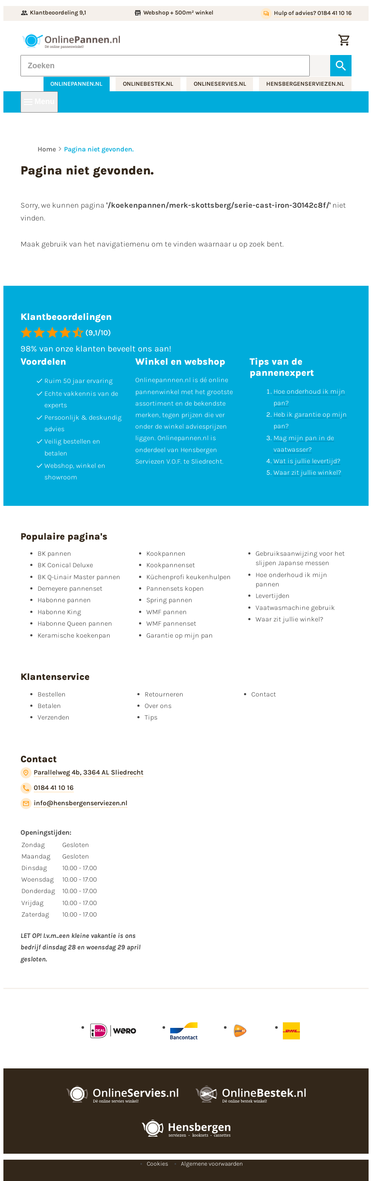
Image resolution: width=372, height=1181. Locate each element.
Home (47, 149)
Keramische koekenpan (74, 635)
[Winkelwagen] (344, 41)
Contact (263, 694)
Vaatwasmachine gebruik (295, 608)
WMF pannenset (171, 623)
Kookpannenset (170, 565)
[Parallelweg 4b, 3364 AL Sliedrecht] (81, 772)
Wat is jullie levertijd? (306, 461)
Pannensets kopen (175, 588)
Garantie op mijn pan (179, 635)
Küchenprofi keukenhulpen (188, 577)
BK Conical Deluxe (65, 565)
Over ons (158, 706)
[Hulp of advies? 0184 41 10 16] (306, 13)
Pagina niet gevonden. (99, 149)
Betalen (49, 706)
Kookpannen (166, 553)
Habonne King (59, 612)
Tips (151, 717)
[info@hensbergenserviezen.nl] (74, 803)
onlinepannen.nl (76, 83)
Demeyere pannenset (70, 588)
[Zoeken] (165, 65)
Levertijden (273, 596)
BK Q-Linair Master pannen (79, 577)
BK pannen (54, 553)
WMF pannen (166, 612)
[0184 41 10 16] (47, 788)
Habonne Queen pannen (75, 623)
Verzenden (54, 717)
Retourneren (164, 694)
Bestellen (52, 694)
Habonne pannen (64, 600)
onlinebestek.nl (148, 83)
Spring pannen (169, 600)
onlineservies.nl (220, 83)
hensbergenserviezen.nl (305, 83)
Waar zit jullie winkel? (307, 472)
